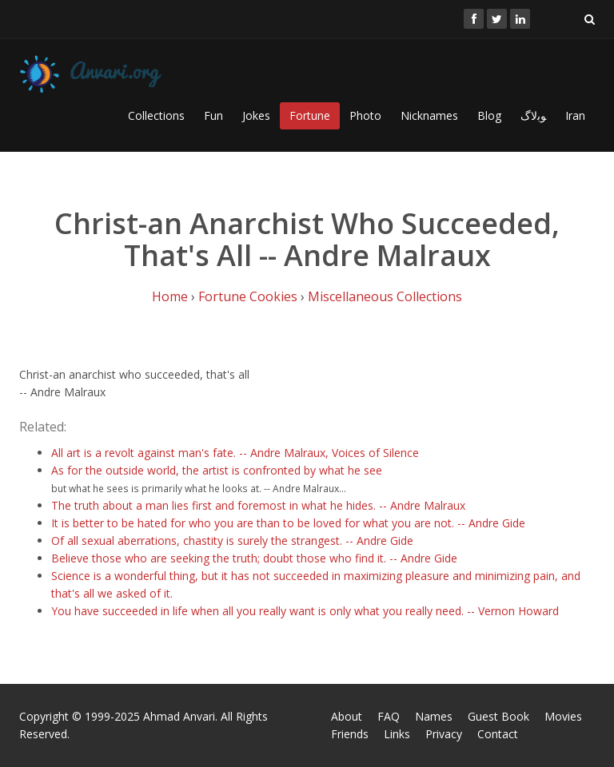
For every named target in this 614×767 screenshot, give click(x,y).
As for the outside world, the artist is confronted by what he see (216, 470)
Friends (350, 733)
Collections (156, 115)
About (346, 716)
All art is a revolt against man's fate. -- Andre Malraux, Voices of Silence (235, 452)
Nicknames (429, 115)
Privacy (443, 733)
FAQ (388, 716)
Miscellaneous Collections (385, 296)
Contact (497, 733)
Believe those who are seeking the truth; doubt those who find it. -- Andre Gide (254, 558)
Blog (489, 115)
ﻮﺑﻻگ (533, 115)
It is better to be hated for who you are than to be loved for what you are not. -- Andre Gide (288, 523)
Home (170, 296)
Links (397, 733)
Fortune (309, 115)
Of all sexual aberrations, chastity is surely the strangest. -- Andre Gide (232, 540)
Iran (575, 115)
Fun (213, 115)
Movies (563, 716)
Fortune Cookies (247, 296)
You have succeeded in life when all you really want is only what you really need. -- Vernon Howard (305, 610)
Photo (365, 115)
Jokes (256, 115)
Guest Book (498, 716)
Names (434, 716)
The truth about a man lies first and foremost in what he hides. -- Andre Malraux (258, 505)
